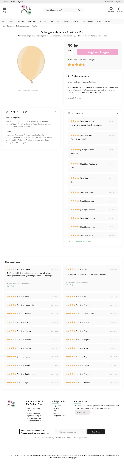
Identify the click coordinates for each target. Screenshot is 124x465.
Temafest (11, 21)
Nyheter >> (21, 2)
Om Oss (56, 408)
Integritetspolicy (59, 416)
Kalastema (21, 21)
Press (55, 411)
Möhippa (107, 21)
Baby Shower (32, 21)
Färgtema (42, 21)
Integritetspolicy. (82, 437)
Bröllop (51, 21)
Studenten (76, 21)
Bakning (98, 21)
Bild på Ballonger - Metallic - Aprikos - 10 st (29, 90)
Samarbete (57, 413)
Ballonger (66, 21)
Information (109, 2)
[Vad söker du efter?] (63, 10)
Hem (3, 26)
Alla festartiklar (88, 21)
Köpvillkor (57, 406)
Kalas (3, 21)
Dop (58, 21)
